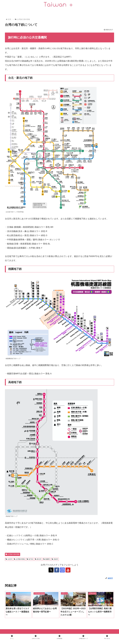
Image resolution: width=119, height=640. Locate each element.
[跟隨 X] (51, 570)
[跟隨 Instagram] (62, 570)
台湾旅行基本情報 (12, 554)
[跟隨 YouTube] (68, 570)
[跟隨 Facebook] (56, 570)
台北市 (9, 559)
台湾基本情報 (19, 559)
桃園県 (46, 559)
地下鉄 (30, 559)
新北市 (38, 559)
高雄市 (55, 559)
